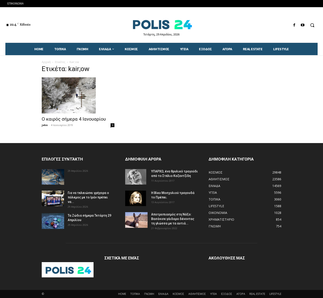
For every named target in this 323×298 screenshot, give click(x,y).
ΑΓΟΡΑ (240, 294)
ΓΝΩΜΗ (149, 294)
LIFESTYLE (275, 294)
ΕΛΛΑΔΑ (163, 294)
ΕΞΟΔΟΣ (226, 294)
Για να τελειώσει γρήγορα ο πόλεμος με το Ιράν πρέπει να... (88, 197)
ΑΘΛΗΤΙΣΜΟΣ (197, 294)
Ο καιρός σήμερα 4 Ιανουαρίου (74, 119)
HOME (122, 294)
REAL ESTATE (257, 294)
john (45, 125)
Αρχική (46, 62)
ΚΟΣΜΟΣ (178, 294)
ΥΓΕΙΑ (213, 294)
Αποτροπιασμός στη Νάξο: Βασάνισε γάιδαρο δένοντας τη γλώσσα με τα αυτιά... (172, 219)
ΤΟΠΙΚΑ (135, 294)
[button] (312, 25)
